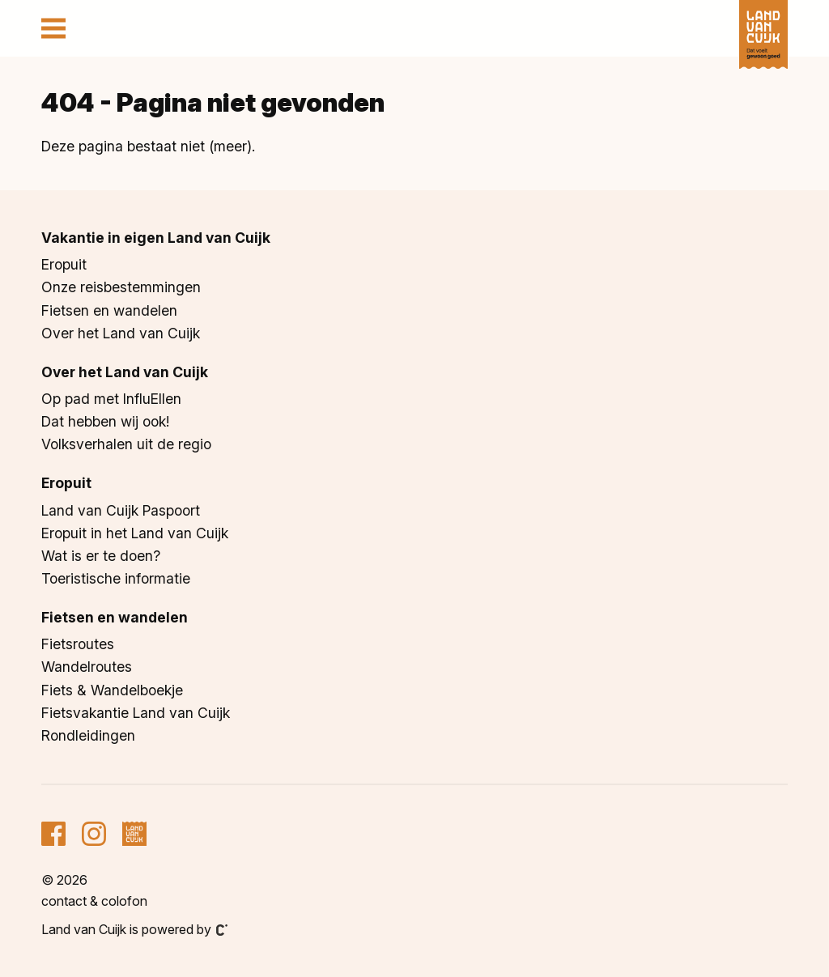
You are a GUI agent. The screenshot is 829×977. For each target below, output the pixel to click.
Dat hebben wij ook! (105, 421)
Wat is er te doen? (100, 555)
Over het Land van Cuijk (120, 333)
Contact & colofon (94, 901)
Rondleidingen (88, 735)
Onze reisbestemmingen (121, 286)
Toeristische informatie (115, 578)
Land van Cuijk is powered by (134, 929)
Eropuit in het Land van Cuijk (134, 533)
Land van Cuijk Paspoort (120, 510)
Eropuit (64, 264)
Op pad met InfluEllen (111, 398)
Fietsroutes (77, 643)
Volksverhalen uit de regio (126, 443)
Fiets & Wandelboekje (112, 690)
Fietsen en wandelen (109, 310)
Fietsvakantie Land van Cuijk (135, 712)
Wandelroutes (86, 666)
